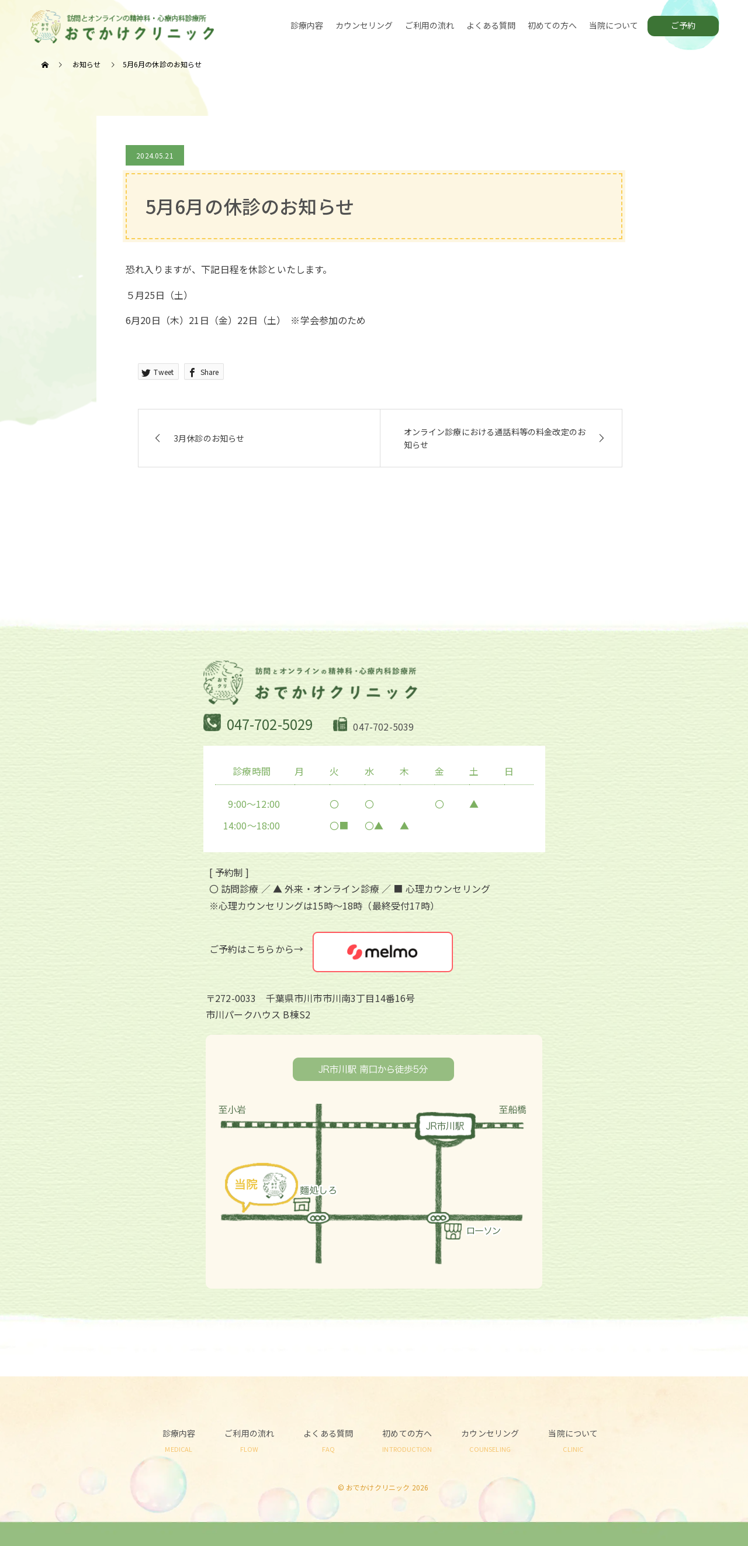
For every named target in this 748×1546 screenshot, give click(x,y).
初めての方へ (552, 25)
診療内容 (307, 25)
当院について (614, 25)
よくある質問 (491, 25)
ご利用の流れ (430, 25)
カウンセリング (364, 25)
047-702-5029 (270, 724)
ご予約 (683, 25)
